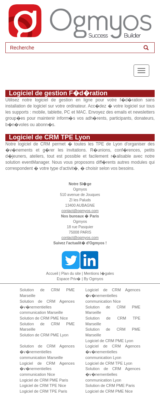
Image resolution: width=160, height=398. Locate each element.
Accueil (52, 273)
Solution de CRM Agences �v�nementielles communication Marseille (47, 307)
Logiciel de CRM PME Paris (44, 380)
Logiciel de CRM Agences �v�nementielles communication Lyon (112, 351)
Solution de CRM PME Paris (110, 385)
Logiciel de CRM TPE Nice (43, 385)
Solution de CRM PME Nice (44, 318)
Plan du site (71, 273)
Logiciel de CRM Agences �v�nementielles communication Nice (112, 295)
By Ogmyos (93, 279)
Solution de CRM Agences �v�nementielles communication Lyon (112, 374)
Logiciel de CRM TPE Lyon (108, 363)
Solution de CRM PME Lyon (44, 335)
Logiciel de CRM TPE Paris (43, 391)
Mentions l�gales (99, 273)
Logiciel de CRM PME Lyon (109, 341)
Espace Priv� (69, 279)
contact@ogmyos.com (80, 210)
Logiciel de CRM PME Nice (109, 391)
